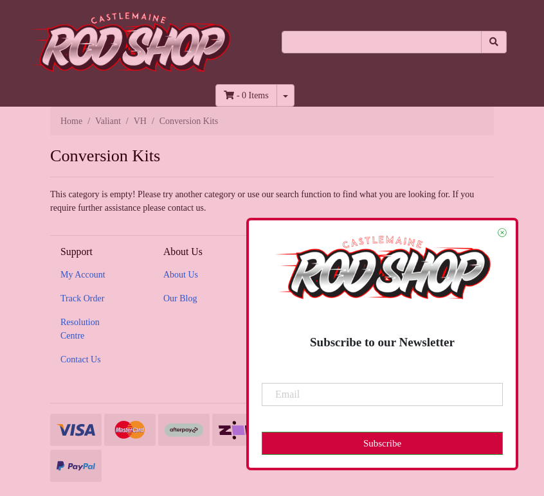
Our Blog (180, 298)
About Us (180, 274)
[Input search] (382, 42)
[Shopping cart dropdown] (286, 95)
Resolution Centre (80, 329)
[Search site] (494, 42)
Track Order (82, 298)
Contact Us (80, 359)
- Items (246, 95)
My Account (82, 274)
